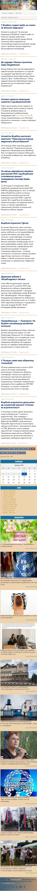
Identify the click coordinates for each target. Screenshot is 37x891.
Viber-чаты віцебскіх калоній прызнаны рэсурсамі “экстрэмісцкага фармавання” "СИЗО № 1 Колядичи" (18, 723)
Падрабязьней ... (24, 54)
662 (23, 449)
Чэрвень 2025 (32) (9, 513)
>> (24, 453)
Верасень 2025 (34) (9, 507)
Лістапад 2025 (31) (9, 503)
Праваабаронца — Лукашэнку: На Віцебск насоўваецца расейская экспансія (18, 323)
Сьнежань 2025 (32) (9, 501)
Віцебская (11, 2)
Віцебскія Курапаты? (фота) (14, 223)
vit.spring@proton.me (8, 883)
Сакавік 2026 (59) (9, 495)
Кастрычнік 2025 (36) (10, 505)
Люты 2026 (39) (8, 497)
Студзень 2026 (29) (9, 499)
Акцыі (14, 443)
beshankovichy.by (23, 116)
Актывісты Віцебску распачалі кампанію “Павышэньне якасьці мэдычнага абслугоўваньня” (17, 139)
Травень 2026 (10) (9, 491)
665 (2, 453)
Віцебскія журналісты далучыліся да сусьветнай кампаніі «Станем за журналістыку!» (17, 405)
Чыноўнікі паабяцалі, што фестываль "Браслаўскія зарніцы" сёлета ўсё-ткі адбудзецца (15, 799)
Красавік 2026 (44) (9, 493)
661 (19, 449)
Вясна (13, 8)
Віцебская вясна (16, 879)
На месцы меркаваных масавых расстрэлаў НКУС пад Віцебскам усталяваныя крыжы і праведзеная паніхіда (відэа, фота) (17, 176)
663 (28, 449)
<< (2, 449)
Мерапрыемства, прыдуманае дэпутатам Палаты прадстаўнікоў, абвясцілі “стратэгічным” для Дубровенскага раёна (16, 868)
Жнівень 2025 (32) (9, 509)
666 (7, 453)
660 (14, 449)
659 (9, 449)
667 (12, 453)
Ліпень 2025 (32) (8, 511)
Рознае (14, 54)
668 (16, 453)
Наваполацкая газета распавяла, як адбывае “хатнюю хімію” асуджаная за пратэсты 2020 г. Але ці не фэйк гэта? (18, 652)
